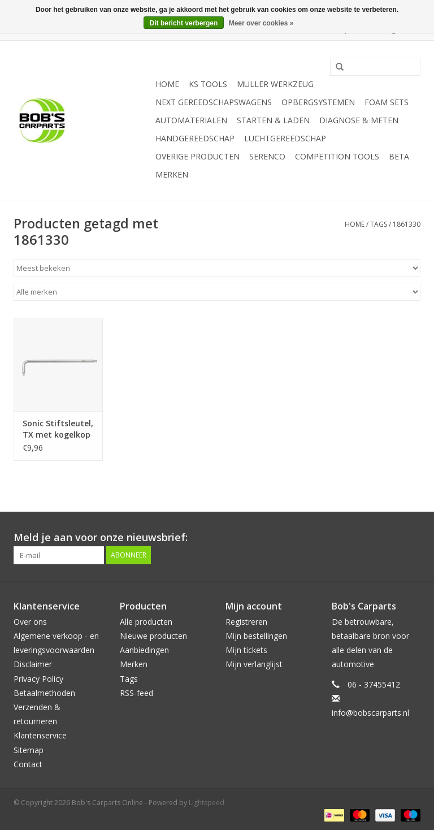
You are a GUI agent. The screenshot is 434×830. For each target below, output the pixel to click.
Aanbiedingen (144, 650)
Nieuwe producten (153, 635)
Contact (28, 764)
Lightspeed (206, 802)
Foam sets (386, 102)
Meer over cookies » (261, 23)
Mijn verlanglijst (254, 664)
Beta (399, 156)
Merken (171, 174)
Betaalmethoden (44, 693)
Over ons (30, 621)
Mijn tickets (246, 650)
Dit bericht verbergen (184, 23)
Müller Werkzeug (275, 84)
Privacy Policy (38, 678)
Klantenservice (40, 735)
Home (167, 84)
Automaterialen (191, 120)
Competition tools (337, 156)
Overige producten (197, 156)
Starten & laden (273, 120)
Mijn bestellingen (256, 635)
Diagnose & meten (358, 120)
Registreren (246, 621)
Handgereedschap (195, 138)
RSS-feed (136, 693)
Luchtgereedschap (285, 138)
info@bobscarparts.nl (370, 712)
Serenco (267, 156)
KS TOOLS (208, 84)
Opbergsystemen (318, 102)
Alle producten (146, 621)
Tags (378, 224)
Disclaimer (33, 664)
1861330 (406, 224)
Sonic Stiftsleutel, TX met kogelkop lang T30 (58, 429)
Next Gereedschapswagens (213, 102)
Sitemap (29, 750)
